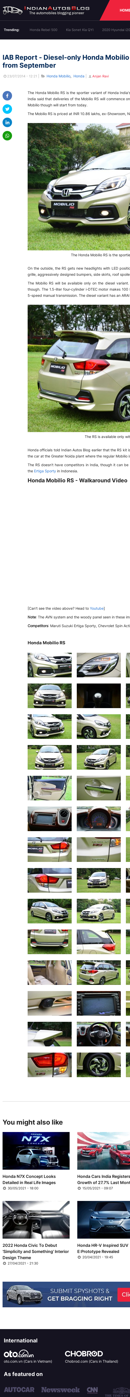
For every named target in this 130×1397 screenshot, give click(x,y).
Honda (78, 76)
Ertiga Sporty (45, 471)
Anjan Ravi (98, 76)
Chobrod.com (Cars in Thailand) (91, 1361)
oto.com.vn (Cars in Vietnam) (28, 1361)
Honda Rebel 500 (43, 30)
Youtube (97, 608)
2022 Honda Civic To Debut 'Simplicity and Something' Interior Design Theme (36, 1251)
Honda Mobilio (58, 76)
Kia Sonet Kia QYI (79, 30)
